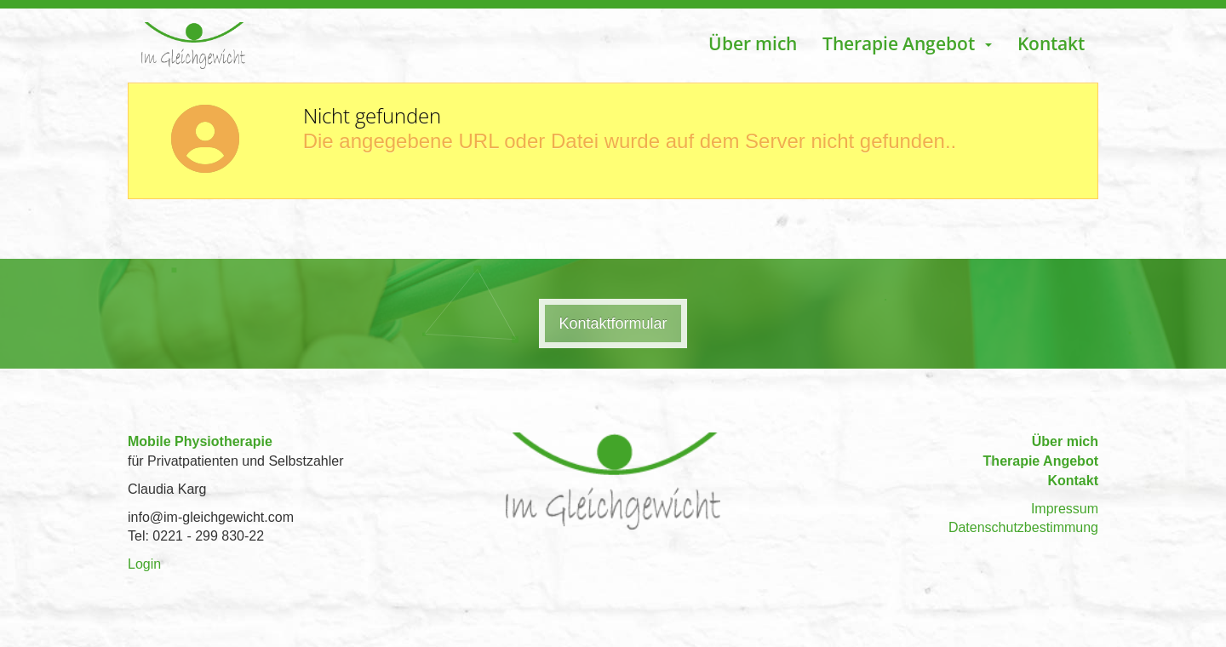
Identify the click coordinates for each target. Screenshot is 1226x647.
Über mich (752, 43)
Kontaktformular (613, 323)
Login (144, 564)
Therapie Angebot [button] (907, 43)
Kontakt (1051, 43)
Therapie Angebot (1040, 461)
